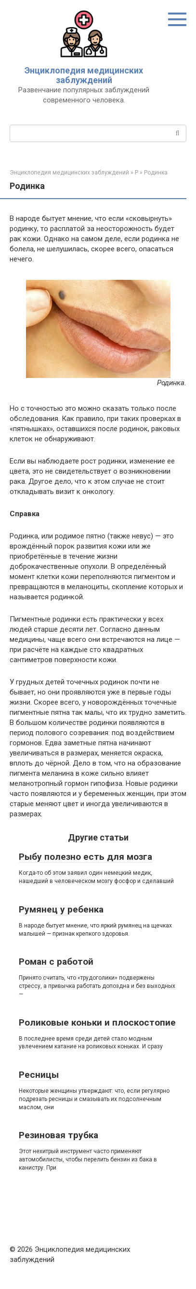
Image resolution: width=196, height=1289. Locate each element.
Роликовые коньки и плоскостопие (97, 1022)
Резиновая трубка (58, 1135)
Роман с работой (56, 961)
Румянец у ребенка (61, 909)
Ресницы (39, 1074)
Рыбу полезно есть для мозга (85, 856)
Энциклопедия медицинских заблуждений (84, 75)
